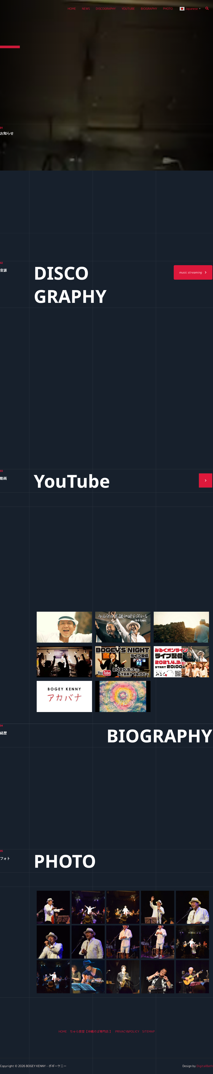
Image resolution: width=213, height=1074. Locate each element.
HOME (63, 1031)
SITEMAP (148, 1031)
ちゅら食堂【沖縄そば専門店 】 (91, 1031)
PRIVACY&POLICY (127, 1031)
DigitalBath (205, 1066)
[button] (207, 8)
